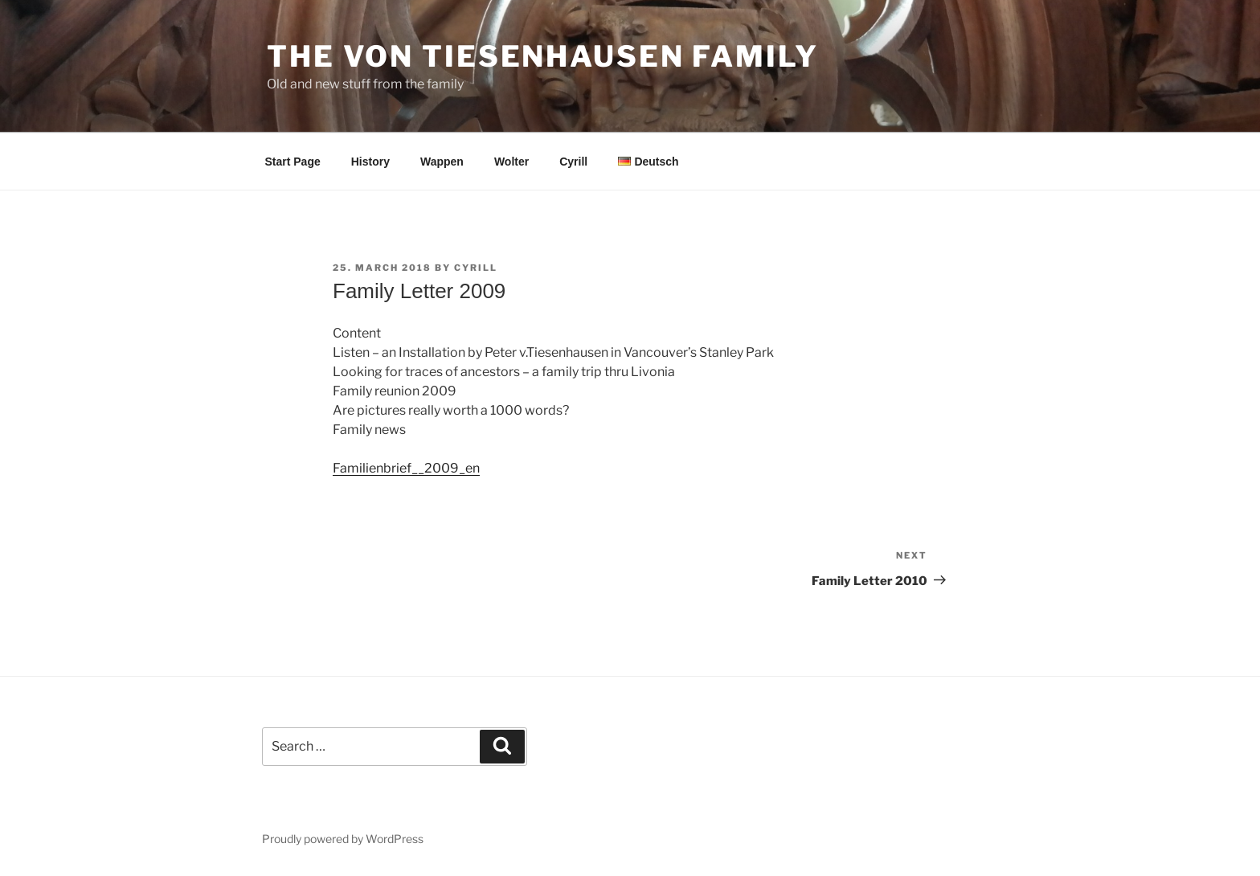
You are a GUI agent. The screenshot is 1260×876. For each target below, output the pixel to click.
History (370, 161)
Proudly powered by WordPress (342, 838)
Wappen (442, 161)
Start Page (293, 161)
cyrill (475, 267)
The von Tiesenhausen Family (543, 56)
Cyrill (573, 161)
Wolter (511, 161)
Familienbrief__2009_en (406, 468)
